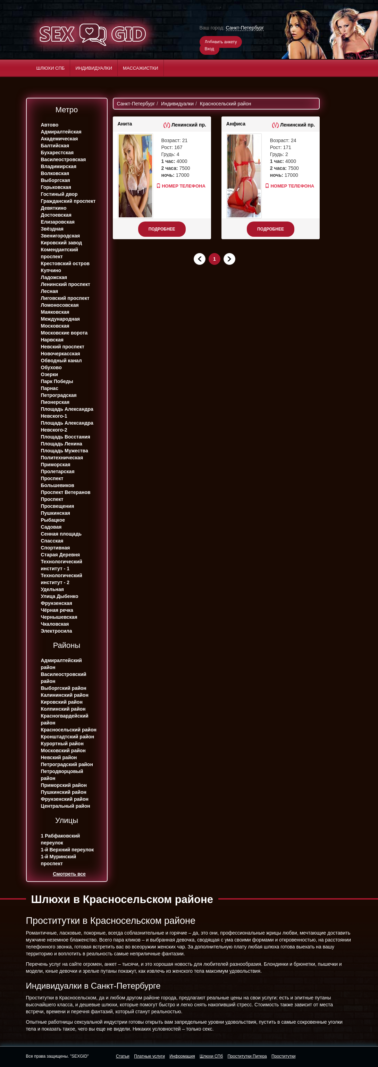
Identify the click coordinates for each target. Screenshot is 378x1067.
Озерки (49, 374)
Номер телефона (174, 186)
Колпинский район (63, 709)
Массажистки (140, 68)
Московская (55, 326)
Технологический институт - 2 (61, 579)
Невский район (59, 757)
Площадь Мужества (64, 450)
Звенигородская (60, 235)
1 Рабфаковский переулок (60, 839)
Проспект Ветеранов (66, 492)
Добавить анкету (221, 42)
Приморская (55, 464)
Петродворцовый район (62, 775)
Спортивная (55, 547)
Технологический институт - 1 (61, 565)
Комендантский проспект (59, 253)
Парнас (49, 388)
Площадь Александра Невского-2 (67, 426)
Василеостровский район (63, 677)
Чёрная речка (57, 610)
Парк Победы (57, 381)
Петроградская (59, 395)
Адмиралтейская (61, 132)
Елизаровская (58, 222)
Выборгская (55, 180)
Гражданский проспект (68, 201)
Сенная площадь (61, 534)
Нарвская (52, 339)
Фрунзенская (56, 603)
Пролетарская (58, 471)
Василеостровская (63, 159)
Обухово (51, 367)
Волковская (55, 173)
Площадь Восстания (65, 437)
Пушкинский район (63, 792)
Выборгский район (63, 688)
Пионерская (55, 402)
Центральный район (65, 806)
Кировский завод (61, 242)
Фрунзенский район (65, 799)
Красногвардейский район (65, 719)
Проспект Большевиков (57, 482)
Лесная (49, 291)
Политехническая (62, 457)
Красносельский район (68, 729)
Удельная (52, 589)
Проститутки (283, 1056)
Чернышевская (59, 617)
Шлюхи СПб (50, 68)
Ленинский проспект (65, 284)
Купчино (51, 270)
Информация (182, 1056)
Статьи (122, 1056)
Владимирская (59, 166)
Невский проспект (62, 346)
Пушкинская (55, 513)
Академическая (59, 138)
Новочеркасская (60, 353)
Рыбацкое (53, 520)
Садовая (51, 527)
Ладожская (54, 277)
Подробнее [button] (162, 229)
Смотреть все (69, 874)
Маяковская (55, 312)
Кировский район (62, 702)
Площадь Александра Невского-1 (67, 412)
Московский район (63, 750)
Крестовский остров (65, 263)
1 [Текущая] (214, 259)
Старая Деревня (60, 554)
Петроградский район (67, 764)
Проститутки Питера (247, 1056)
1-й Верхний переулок (67, 849)
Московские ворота (64, 333)
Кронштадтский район (67, 736)
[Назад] (199, 259)
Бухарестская (57, 152)
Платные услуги (149, 1056)
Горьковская (56, 187)
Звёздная (52, 229)
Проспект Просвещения (57, 502)
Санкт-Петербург (245, 28)
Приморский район (64, 785)
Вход (209, 48)
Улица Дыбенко (59, 596)
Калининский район (65, 695)
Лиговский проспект (65, 298)
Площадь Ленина (61, 443)
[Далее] (229, 259)
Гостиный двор (59, 194)
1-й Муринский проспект (58, 860)
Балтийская (55, 145)
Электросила (56, 631)
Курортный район (62, 743)
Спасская (52, 541)
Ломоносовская (60, 305)
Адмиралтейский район (61, 664)
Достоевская (56, 215)
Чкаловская (55, 624)
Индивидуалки (93, 68)
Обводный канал (61, 360)
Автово (50, 125)
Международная (60, 319)
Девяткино (54, 208)
